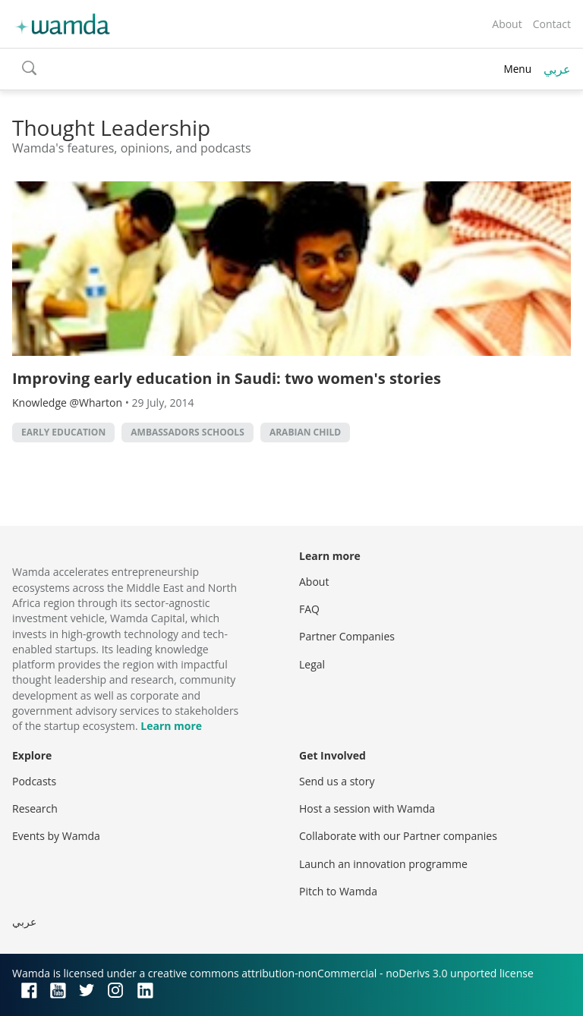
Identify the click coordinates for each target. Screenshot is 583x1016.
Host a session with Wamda (367, 808)
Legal (312, 664)
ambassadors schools (187, 432)
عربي (557, 69)
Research (35, 808)
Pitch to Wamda (338, 891)
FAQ (309, 609)
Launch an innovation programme (383, 864)
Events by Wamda (56, 836)
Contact (552, 24)
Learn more (171, 726)
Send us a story (336, 781)
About (507, 24)
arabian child (305, 432)
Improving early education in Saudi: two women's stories (226, 378)
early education (63, 432)
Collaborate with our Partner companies (398, 836)
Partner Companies (347, 636)
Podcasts (34, 781)
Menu (517, 68)
